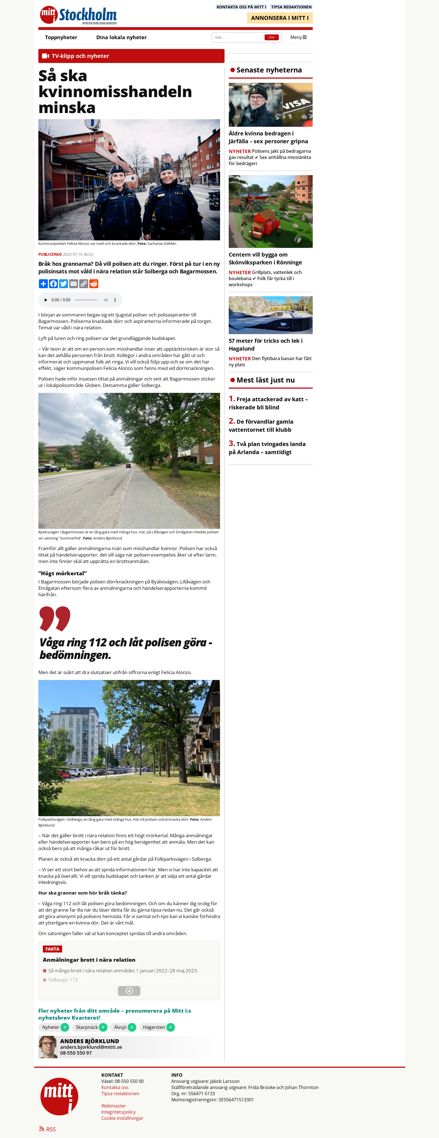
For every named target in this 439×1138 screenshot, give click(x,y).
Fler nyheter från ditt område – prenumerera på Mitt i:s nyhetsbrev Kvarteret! (114, 1014)
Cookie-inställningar (122, 1118)
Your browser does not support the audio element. (80, 300)
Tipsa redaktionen (120, 1093)
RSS (47, 1129)
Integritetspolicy (118, 1112)
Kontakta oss (115, 1087)
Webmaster (113, 1106)
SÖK (272, 37)
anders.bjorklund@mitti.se (91, 1047)
